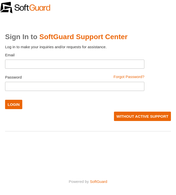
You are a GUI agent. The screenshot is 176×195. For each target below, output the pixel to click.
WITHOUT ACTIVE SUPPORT (142, 116)
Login (14, 104)
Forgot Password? (128, 77)
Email (10, 55)
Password (13, 77)
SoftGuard (98, 181)
